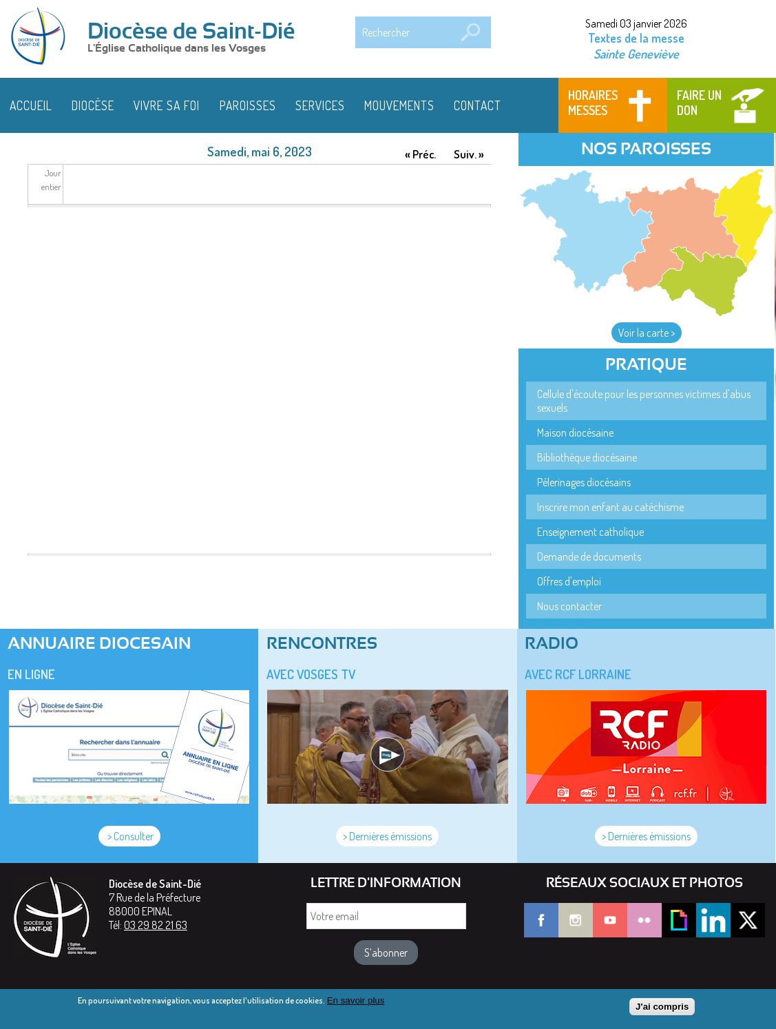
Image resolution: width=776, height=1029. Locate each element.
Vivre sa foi (167, 105)
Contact (477, 105)
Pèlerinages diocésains (584, 482)
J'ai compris (662, 1006)
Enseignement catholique (590, 532)
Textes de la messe (636, 37)
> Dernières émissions (387, 836)
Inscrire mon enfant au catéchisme (610, 507)
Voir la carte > (646, 333)
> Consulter (129, 836)
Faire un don (699, 102)
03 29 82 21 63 (155, 925)
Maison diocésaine (575, 432)
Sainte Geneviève (636, 53)
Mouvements (399, 105)
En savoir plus (356, 1000)
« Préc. (420, 154)
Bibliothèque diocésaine (587, 457)
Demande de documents (589, 556)
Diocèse (93, 105)
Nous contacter (569, 606)
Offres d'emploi (569, 581)
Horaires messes (593, 102)
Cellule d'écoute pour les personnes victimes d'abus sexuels (644, 401)
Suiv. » (469, 154)
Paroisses (248, 105)
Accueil (31, 105)
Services (320, 105)
